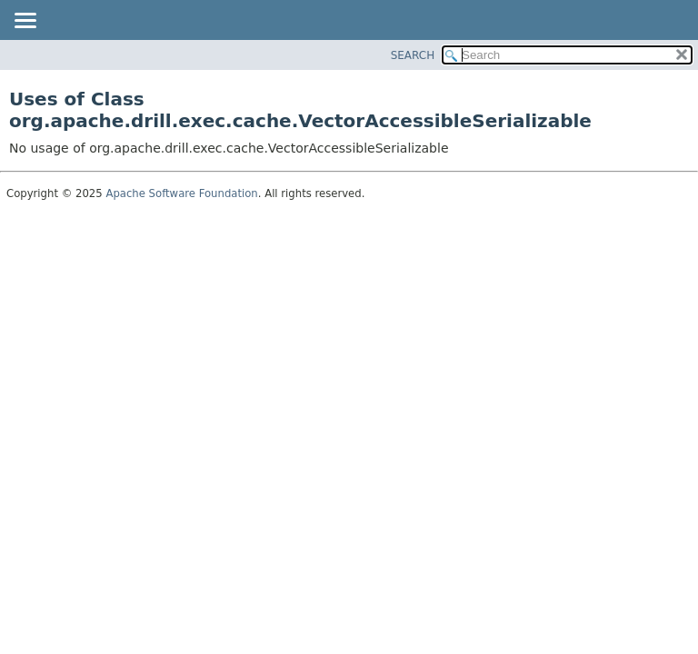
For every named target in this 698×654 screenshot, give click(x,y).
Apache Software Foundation (181, 193)
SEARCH (413, 55)
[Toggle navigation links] (24, 22)
